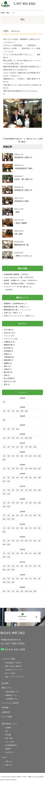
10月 (22, 411)
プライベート (9, 339)
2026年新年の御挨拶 (11, 274)
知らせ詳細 (8, 378)
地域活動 (7, 360)
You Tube (7, 330)
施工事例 (5, 683)
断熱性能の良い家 (21, 245)
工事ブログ (8, 761)
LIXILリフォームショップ (13, 316)
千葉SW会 (8, 357)
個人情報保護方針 (11, 745)
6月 (17, 438)
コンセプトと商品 (8, 659)
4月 (9, 411)
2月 (9, 447)
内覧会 (6, 354)
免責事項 (8, 749)
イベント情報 (7, 717)
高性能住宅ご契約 (21, 201)
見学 (5, 384)
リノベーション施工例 (10, 703)
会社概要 (8, 728)
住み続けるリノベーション (14, 670)
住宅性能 (7, 351)
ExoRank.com (18, 303)
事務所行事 (8, 345)
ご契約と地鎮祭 (20, 223)
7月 (13, 411)
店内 (6, 731)
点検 (5, 375)
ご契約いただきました (23, 256)
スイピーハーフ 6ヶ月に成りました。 (18, 287)
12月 (30, 438)
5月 (4, 420)
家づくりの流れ (10, 673)
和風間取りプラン (11, 695)
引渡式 (6, 369)
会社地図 (8, 735)
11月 (26, 411)
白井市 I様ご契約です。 (24, 179)
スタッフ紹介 (9, 742)
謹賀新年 (7, 303)
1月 (4, 402)
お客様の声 (6, 712)
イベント (7, 336)
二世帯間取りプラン (11, 699)
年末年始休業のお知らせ (13, 139)
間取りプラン (7, 688)
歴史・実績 (8, 738)
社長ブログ (8, 381)
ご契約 (17, 212)
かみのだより (9, 752)
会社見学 (7, 348)
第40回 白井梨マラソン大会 (15, 280)
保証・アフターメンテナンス (14, 677)
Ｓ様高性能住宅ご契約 (23, 168)
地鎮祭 (6, 363)
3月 (9, 429)
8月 (30, 447)
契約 (5, 366)
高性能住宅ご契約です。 (24, 157)
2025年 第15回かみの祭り (14, 284)
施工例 (6, 372)
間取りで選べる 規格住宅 (13, 666)
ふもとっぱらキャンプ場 (13, 277)
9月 (17, 411)
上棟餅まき (8, 342)
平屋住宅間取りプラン (12, 692)
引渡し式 (7, 313)
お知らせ (7, 333)
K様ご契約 (18, 234)
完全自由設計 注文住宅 (13, 663)
